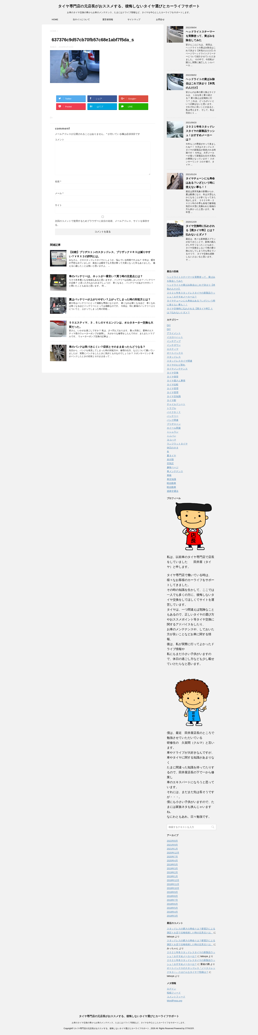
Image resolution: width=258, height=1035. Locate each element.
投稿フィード (174, 992)
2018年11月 (173, 884)
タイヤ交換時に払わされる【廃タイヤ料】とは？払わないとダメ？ (200, 230)
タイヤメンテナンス (177, 368)
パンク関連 (172, 420)
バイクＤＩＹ (174, 412)
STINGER (189, 1028)
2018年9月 (172, 892)
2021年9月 (172, 844)
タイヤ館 (171, 400)
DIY (169, 325)
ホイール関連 (174, 428)
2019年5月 (172, 864)
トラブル (171, 408)
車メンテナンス (175, 471)
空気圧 (170, 463)
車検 (169, 475)
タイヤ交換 (172, 372)
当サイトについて (81, 19)
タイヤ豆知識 (174, 396)
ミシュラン (172, 432)
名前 (58, 181)
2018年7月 (172, 900)
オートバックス (175, 353)
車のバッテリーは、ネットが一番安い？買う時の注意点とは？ (106, 276)
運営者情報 (107, 19)
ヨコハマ (171, 439)
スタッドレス (174, 357)
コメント (59, 139)
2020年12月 (173, 852)
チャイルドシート (176, 404)
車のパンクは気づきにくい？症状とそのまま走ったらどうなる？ (107, 346)
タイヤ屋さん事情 (176, 380)
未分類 (170, 459)
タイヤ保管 (172, 376)
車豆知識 (171, 479)
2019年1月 (172, 876)
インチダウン (174, 345)
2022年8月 (172, 841)
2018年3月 (172, 916)
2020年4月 (172, 860)
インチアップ (174, 341)
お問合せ (160, 19)
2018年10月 (173, 888)
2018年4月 (172, 912)
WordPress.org (174, 1000)
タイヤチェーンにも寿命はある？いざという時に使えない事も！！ (200, 182)
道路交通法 (172, 491)
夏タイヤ (171, 455)
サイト (58, 205)
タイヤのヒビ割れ (176, 364)
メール (59, 193)
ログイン (171, 988)
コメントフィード (176, 996)
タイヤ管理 (172, 388)
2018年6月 (172, 904)
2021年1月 (172, 848)
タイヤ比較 (172, 384)
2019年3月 (172, 868)
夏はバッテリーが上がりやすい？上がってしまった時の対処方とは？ (110, 299)
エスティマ (172, 349)
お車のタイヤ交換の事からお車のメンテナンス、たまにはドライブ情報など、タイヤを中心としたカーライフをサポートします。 (129, 1023)
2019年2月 (172, 872)
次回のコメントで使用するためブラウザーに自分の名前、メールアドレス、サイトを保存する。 (102, 223)
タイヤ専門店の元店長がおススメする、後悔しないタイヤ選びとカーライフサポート (129, 6)
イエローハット (175, 337)
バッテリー (172, 416)
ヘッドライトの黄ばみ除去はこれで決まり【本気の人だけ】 (200, 83)
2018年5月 (172, 908)
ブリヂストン (174, 424)
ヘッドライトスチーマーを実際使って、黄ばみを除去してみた (200, 36)
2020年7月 (172, 856)
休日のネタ (172, 447)
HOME (55, 19)
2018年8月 (172, 896)
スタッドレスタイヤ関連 (179, 361)
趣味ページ (172, 467)
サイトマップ (134, 19)
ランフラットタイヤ (177, 443)
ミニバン (171, 435)
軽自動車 (171, 483)
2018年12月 (173, 880)
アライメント (174, 333)
